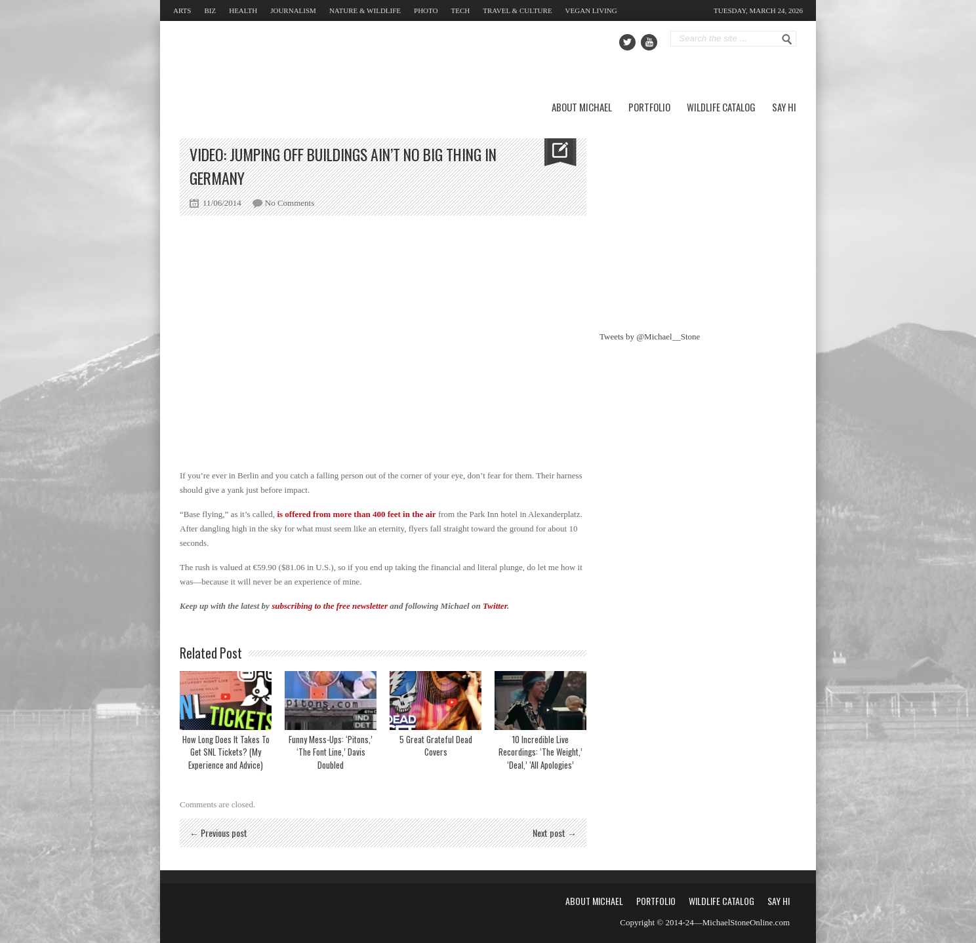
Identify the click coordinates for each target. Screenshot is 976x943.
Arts (182, 10)
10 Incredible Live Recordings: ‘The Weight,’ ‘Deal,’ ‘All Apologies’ (540, 752)
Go (787, 39)
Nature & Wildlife (365, 10)
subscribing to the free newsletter (330, 606)
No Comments (289, 203)
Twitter (495, 606)
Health (243, 10)
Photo (425, 10)
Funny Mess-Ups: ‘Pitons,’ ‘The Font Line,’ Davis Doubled (331, 752)
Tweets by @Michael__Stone (650, 336)
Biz (210, 10)
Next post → (555, 832)
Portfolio (649, 107)
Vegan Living (591, 10)
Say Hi (784, 107)
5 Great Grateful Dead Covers (435, 746)
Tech (460, 10)
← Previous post (218, 832)
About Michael (582, 107)
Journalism (293, 10)
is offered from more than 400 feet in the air (356, 514)
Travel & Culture (517, 10)
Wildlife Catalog (721, 107)
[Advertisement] (698, 220)
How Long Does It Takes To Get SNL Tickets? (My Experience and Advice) (226, 752)
